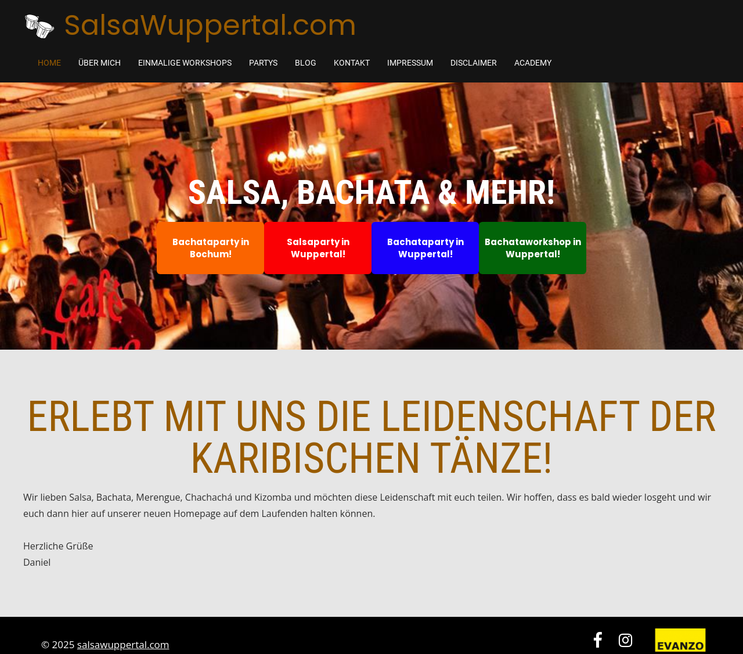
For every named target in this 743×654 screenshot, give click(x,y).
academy (532, 62)
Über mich (99, 62)
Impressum (410, 62)
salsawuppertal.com (123, 644)
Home (49, 62)
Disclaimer (473, 62)
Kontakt (352, 62)
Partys (263, 62)
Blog (305, 62)
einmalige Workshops (185, 62)
